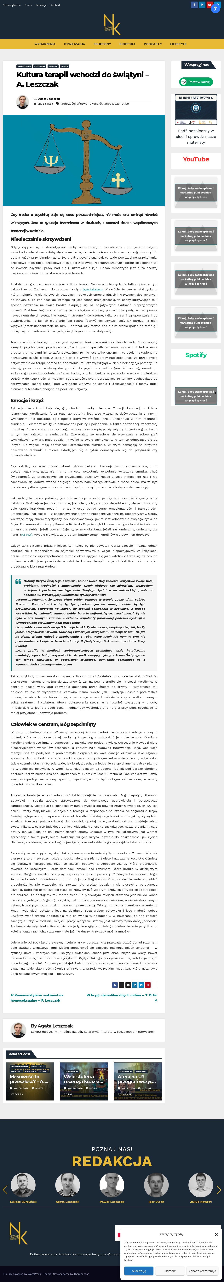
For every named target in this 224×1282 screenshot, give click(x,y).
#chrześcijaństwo (74, 103)
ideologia (30, 1071)
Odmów (170, 1271)
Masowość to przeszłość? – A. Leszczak (27, 1081)
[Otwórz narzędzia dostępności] (215, 8)
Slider (64, 66)
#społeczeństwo (116, 103)
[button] (216, 1234)
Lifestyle (178, 44)
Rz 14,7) (26, 534)
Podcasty (153, 44)
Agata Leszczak (49, 99)
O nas (28, 5)
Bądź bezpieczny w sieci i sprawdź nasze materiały (196, 136)
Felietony (102, 44)
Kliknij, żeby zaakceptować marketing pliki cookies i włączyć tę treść (196, 192)
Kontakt (55, 5)
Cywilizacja (74, 44)
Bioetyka (127, 44)
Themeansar (81, 1274)
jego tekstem (93, 289)
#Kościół (95, 103)
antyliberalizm (19, 1067)
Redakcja (41, 5)
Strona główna (12, 5)
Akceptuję (139, 1271)
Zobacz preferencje (202, 1271)
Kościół (53, 66)
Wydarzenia (44, 44)
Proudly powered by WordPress (22, 1274)
